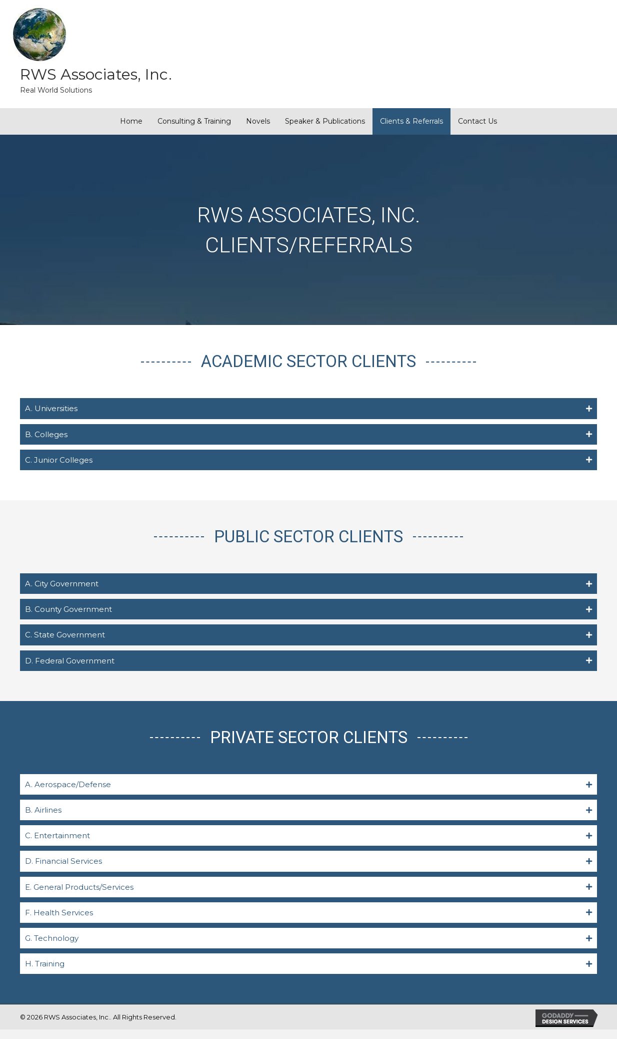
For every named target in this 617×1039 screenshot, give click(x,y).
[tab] (308, 408)
